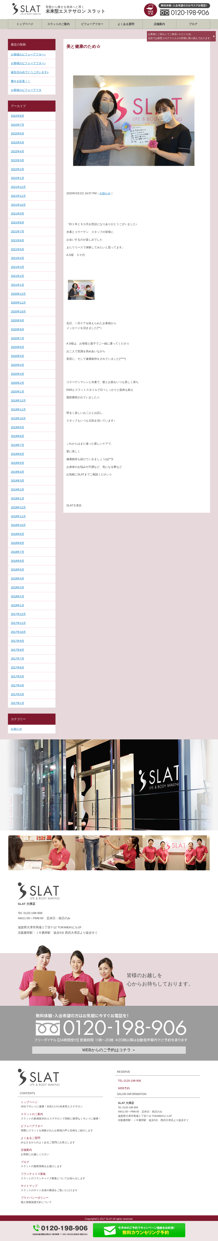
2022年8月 (17, 115)
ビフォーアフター (92, 24)
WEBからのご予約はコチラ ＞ (109, 1050)
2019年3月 (17, 480)
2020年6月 (17, 347)
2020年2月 (17, 382)
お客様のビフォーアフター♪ (28, 54)
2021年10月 (18, 204)
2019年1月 (17, 498)
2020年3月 (17, 373)
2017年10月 (18, 632)
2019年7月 (17, 445)
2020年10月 (18, 311)
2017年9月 (17, 640)
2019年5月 (17, 462)
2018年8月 (17, 543)
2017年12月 (18, 614)
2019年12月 (18, 400)
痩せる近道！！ (20, 81)
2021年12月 (18, 187)
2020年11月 (18, 302)
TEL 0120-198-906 (129, 1080)
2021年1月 (17, 284)
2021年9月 (17, 213)
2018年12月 (18, 507)
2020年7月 (17, 338)
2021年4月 (17, 258)
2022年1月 (17, 178)
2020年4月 (17, 365)
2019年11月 (18, 409)
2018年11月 (18, 516)
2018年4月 (17, 578)
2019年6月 (17, 454)
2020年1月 (17, 391)
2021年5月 (17, 249)
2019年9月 (17, 427)
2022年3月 (17, 160)
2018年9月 (17, 534)
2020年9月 (17, 320)
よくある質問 (126, 24)
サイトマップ (29, 1185)
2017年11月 (18, 623)
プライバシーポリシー (35, 1197)
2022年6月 (17, 133)
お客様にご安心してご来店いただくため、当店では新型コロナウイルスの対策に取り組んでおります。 (180, 36)
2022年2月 (17, 169)
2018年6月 (17, 560)
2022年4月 (17, 151)
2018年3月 (17, 587)
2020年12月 (18, 293)
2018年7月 (17, 551)
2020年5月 (17, 356)
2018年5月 (17, 569)
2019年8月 (17, 436)
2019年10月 (18, 418)
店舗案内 (159, 24)
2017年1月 (17, 703)
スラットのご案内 (58, 24)
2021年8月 (17, 222)
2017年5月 (17, 676)
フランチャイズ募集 (33, 1173)
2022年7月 (17, 124)
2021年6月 (17, 240)
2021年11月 (18, 195)
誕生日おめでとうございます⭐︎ (30, 72)
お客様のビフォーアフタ (26, 90)
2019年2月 (17, 489)
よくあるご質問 (30, 1137)
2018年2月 (17, 596)
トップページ (24, 24)
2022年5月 (17, 142)
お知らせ (105, 193)
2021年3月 (17, 267)
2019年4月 (17, 471)
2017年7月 (17, 658)
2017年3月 (17, 694)
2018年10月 (18, 525)
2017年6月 (17, 667)
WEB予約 (124, 1088)
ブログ (193, 24)
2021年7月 (17, 231)
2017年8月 (17, 649)
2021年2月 (17, 276)
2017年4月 (17, 685)
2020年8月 (17, 329)
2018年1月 (17, 605)
